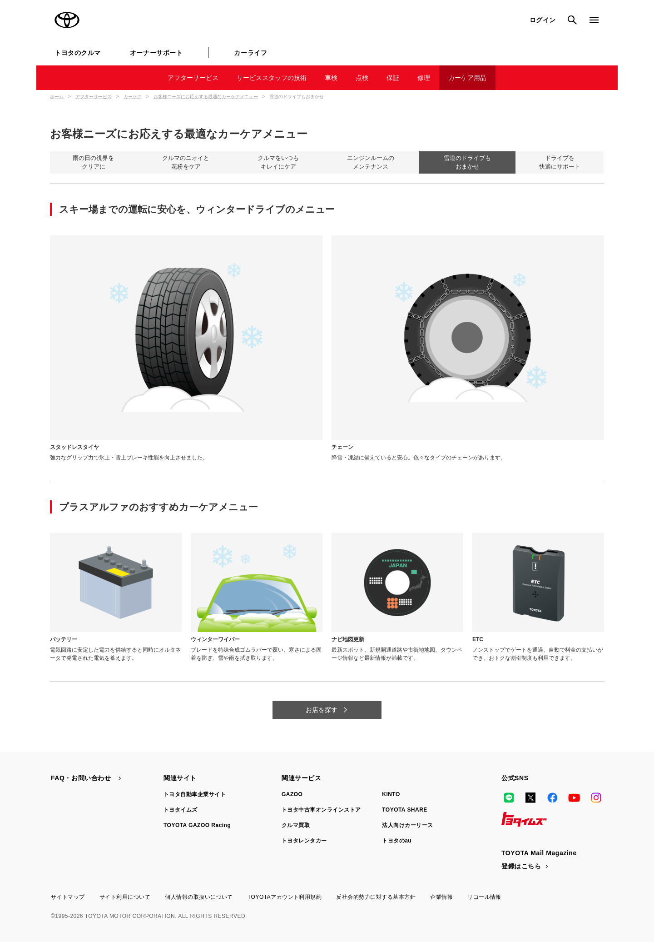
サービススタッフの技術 (272, 77)
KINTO (391, 794)
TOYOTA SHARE (404, 810)
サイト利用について (124, 897)
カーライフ (250, 52)
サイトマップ (68, 897)
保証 (392, 77)
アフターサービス (193, 77)
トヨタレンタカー (304, 840)
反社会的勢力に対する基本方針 (376, 897)
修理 (423, 77)
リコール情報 (484, 897)
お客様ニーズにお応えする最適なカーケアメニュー (206, 96)
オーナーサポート (156, 52)
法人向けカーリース (407, 825)
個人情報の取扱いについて (199, 897)
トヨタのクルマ (77, 52)
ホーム (57, 96)
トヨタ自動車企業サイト (195, 794)
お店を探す (322, 709)
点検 (362, 77)
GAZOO (292, 794)
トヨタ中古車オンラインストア (321, 810)
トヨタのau (396, 840)
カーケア (133, 96)
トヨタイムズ (181, 810)
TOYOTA (67, 20)
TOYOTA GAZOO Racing (197, 825)
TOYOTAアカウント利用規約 (285, 897)
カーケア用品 (467, 77)
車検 (331, 77)
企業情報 (441, 897)
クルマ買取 (296, 825)
